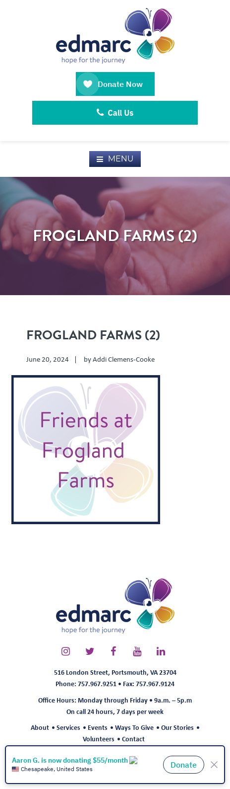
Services (68, 727)
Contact (133, 738)
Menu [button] (121, 158)
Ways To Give (134, 727)
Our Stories (177, 727)
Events (98, 727)
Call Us (115, 113)
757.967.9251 (97, 683)
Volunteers (99, 738)
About (40, 727)
